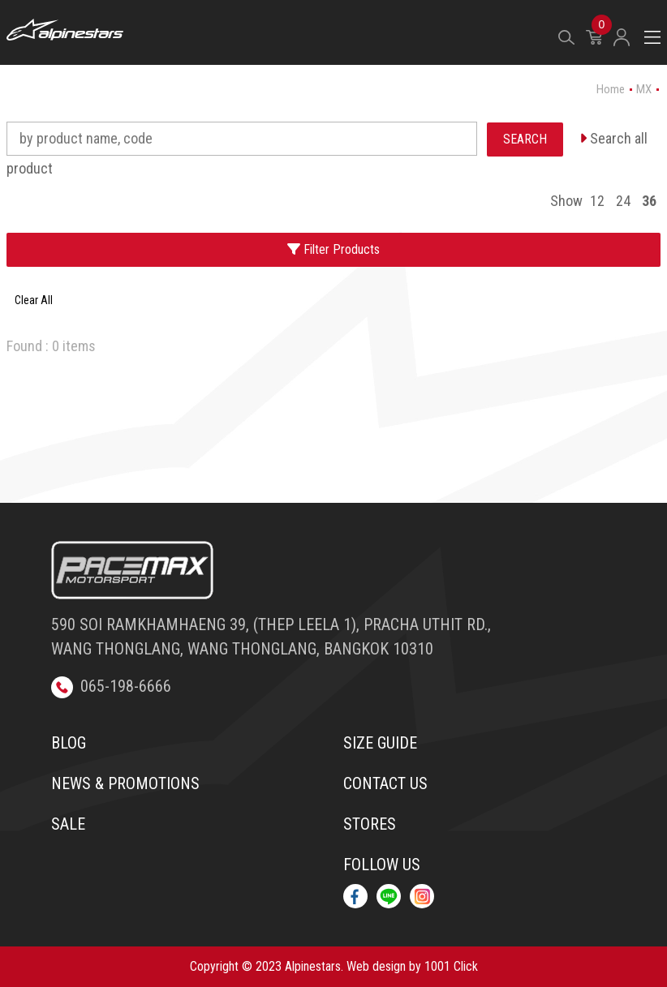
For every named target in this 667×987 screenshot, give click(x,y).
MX (644, 89)
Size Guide (380, 743)
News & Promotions (125, 783)
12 (597, 200)
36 (649, 200)
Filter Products (333, 249)
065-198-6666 (111, 686)
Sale (68, 824)
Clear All (34, 300)
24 (623, 200)
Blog (68, 743)
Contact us (385, 783)
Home (610, 89)
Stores (369, 824)
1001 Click (451, 966)
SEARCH (525, 139)
